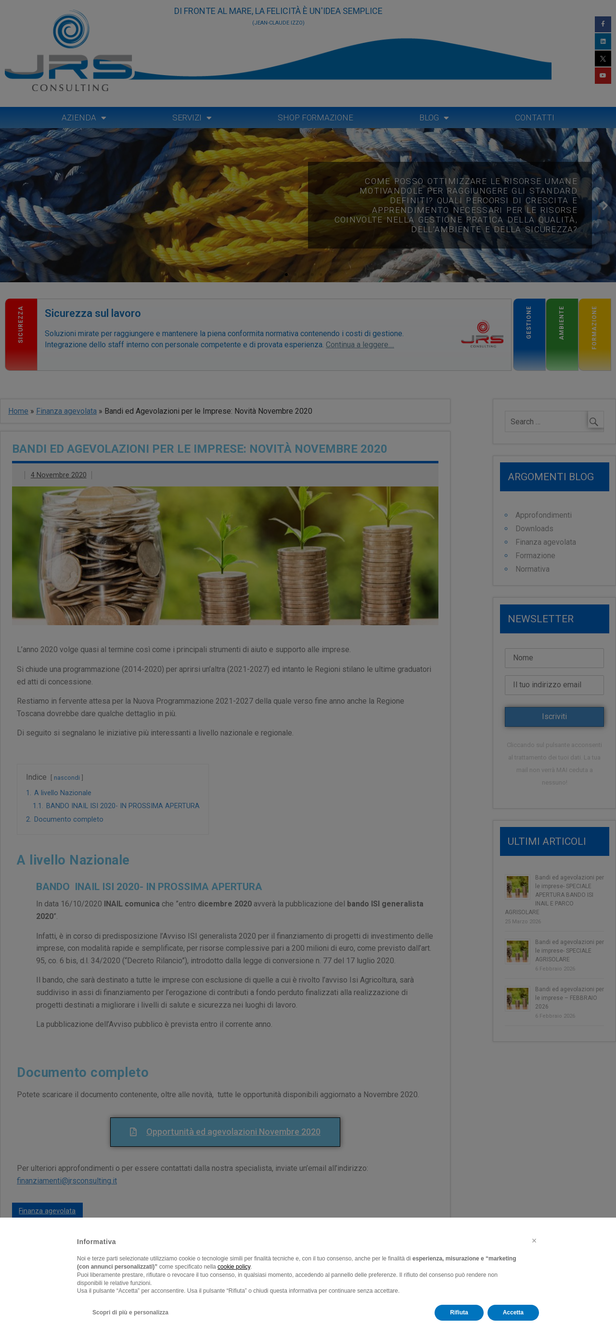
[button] (534, 1240)
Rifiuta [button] (459, 1312)
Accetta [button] (513, 1312)
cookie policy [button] (234, 1266)
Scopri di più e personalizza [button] (130, 1312)
